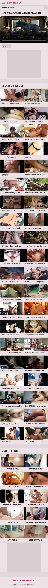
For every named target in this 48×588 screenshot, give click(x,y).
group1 (7, 46)
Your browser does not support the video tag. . (24, 29)
